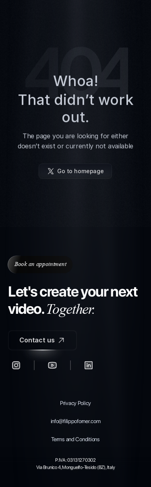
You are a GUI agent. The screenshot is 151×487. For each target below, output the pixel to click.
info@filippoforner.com (76, 421)
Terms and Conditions (75, 439)
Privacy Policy (75, 403)
